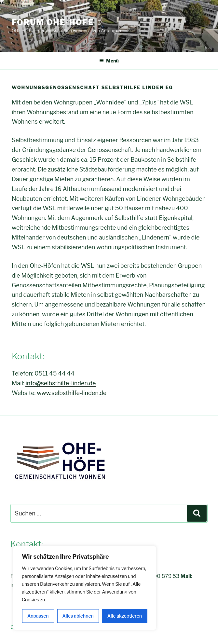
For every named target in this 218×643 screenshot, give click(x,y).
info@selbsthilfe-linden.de (60, 383)
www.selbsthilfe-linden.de (71, 393)
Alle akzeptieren (124, 616)
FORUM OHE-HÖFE (53, 22)
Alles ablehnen (78, 616)
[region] (84, 588)
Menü (109, 60)
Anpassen (38, 616)
